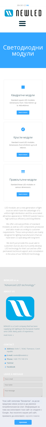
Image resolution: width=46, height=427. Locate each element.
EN (18, 5)
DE (21, 5)
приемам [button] (23, 422)
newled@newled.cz (17, 355)
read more (8, 335)
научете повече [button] (32, 416)
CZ (25, 5)
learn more (23, 112)
